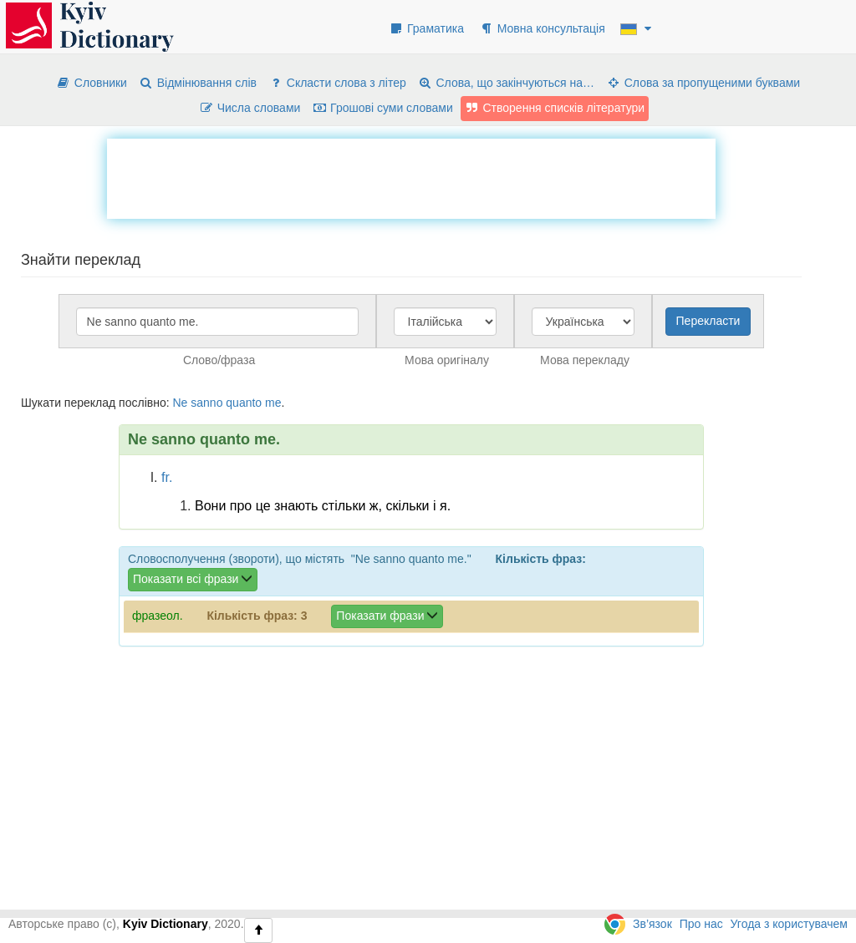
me (273, 402)
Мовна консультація (542, 28)
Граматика (426, 28)
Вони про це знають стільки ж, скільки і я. (323, 506)
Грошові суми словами (382, 107)
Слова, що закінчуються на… (506, 82)
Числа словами (250, 107)
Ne (179, 402)
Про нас (701, 923)
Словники (91, 82)
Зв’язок (652, 923)
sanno (206, 402)
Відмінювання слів (198, 82)
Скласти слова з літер (337, 82)
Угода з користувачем (789, 923)
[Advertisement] (411, 176)
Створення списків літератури (555, 107)
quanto (244, 402)
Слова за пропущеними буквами (703, 82)
